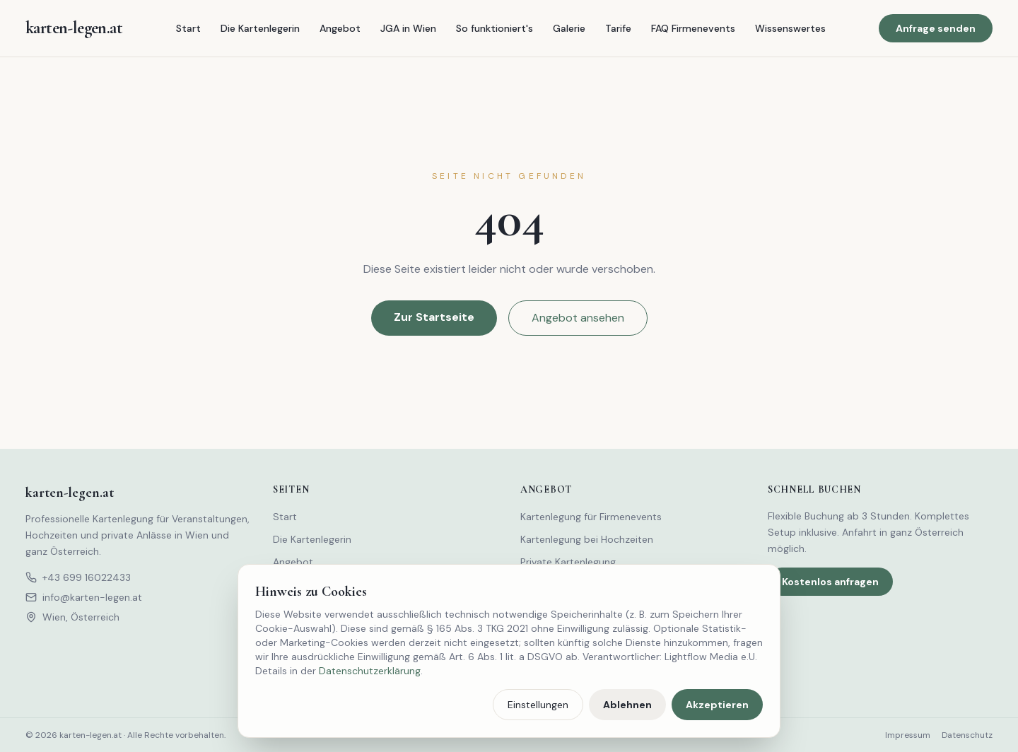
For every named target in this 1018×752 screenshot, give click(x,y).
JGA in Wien (408, 28)
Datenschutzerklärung (370, 670)
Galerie (569, 28)
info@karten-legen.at (83, 597)
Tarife (618, 28)
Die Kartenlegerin (260, 28)
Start (188, 28)
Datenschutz (967, 735)
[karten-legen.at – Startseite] (73, 28)
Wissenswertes (790, 28)
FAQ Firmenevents (693, 28)
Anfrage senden (936, 28)
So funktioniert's (494, 28)
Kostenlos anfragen (830, 581)
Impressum (907, 735)
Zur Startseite (434, 317)
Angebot (340, 28)
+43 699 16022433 (78, 577)
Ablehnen (627, 704)
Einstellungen (538, 704)
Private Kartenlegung (568, 562)
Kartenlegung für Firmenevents (591, 516)
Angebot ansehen (578, 317)
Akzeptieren (717, 704)
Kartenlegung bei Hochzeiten (586, 539)
